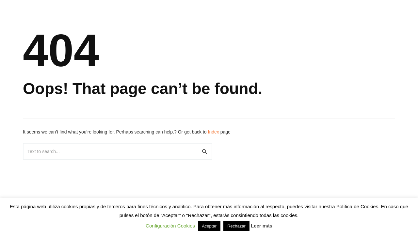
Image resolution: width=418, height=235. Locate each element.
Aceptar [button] (209, 226)
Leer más (261, 225)
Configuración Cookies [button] (170, 225)
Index (213, 131)
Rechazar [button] (236, 226)
